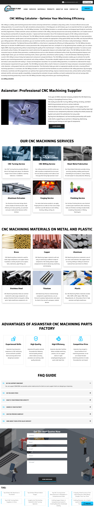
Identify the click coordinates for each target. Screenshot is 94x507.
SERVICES (32, 9)
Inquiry (87, 503)
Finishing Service (77, 198)
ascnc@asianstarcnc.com (71, 2)
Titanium (47, 276)
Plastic (77, 276)
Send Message (47, 477)
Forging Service (47, 198)
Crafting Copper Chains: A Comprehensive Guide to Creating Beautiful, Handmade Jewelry (58, 501)
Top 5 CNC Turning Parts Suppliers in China (11, 499)
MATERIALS (42, 9)
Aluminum (77, 252)
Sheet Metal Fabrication (77, 164)
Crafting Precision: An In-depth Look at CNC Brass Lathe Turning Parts (82, 500)
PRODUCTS (50, 9)
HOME (26, 9)
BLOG (66, 9)
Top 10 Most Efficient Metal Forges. (35, 491)
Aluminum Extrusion (16, 198)
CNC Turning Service (16, 164)
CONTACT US (74, 9)
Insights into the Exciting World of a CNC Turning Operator (35, 500)
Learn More (56, 126)
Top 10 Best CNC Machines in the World (12, 491)
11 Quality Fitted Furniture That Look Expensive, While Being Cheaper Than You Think (82, 492)
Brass (16, 252)
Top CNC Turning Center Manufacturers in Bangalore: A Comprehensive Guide (58, 492)
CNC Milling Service (47, 164)
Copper (47, 252)
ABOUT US (59, 9)
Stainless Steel (16, 288)
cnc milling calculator (7, 79)
